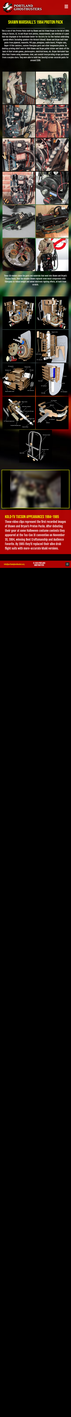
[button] (66, 6)
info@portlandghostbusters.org (14, 564)
